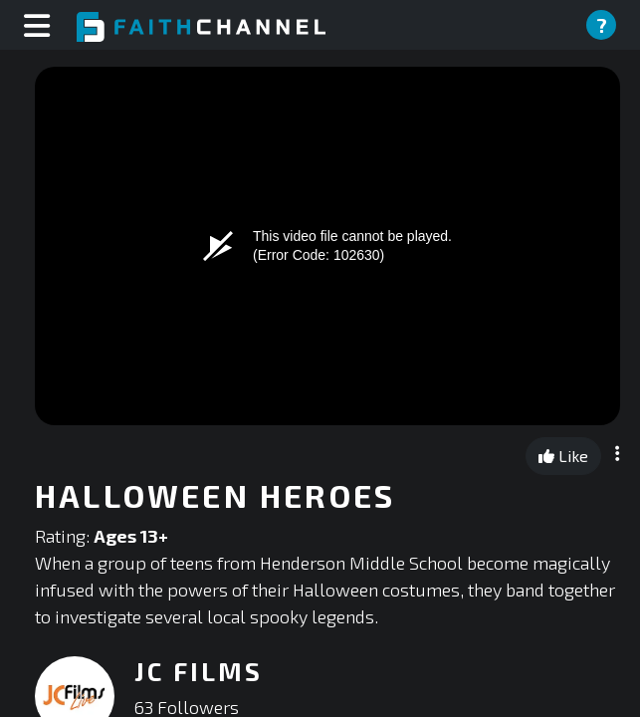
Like (563, 455)
